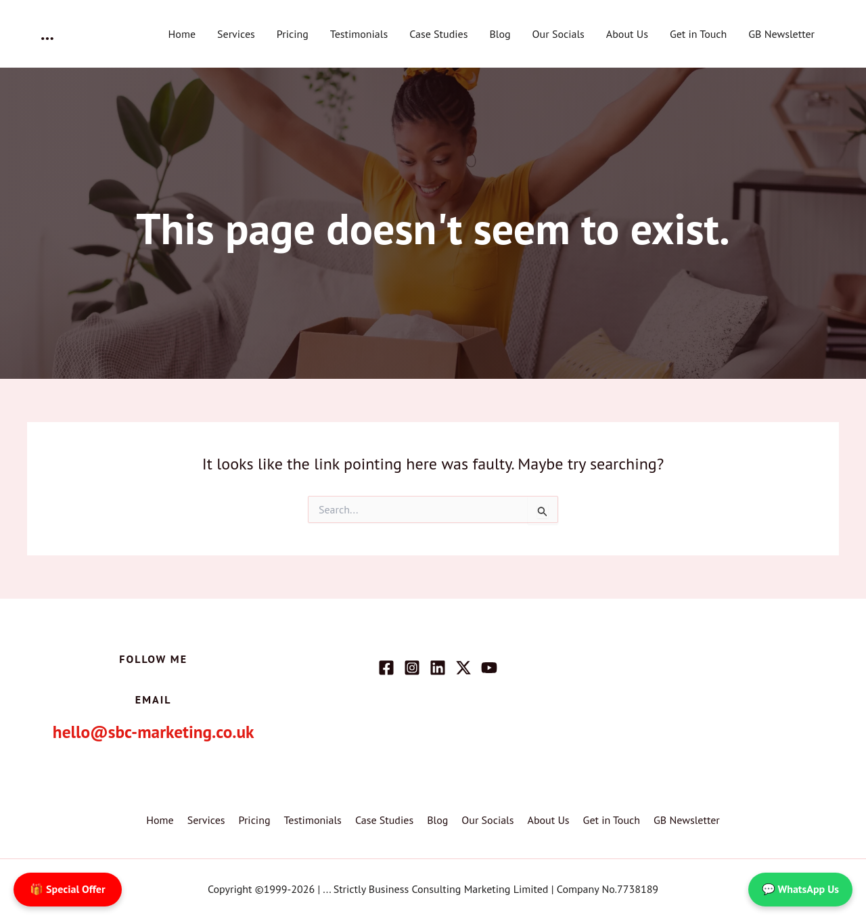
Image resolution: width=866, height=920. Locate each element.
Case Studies (438, 34)
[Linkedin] (438, 668)
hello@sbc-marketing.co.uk (153, 730)
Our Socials (558, 34)
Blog (499, 34)
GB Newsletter (781, 34)
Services (236, 34)
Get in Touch (698, 34)
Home (182, 34)
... (47, 33)
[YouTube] (489, 668)
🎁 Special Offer (68, 889)
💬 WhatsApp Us (800, 889)
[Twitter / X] (463, 668)
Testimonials (359, 34)
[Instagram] (412, 668)
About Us (627, 34)
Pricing (293, 34)
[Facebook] (386, 668)
